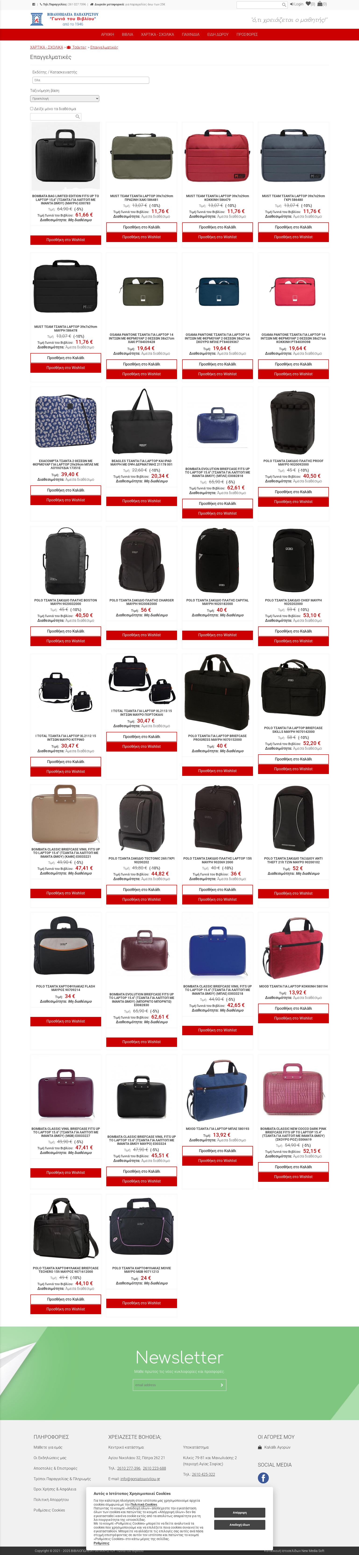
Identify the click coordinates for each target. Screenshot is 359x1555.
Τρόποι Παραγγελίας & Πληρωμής (62, 1479)
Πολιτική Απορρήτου (51, 1499)
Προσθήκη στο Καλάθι (141, 227)
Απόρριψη (240, 1512)
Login (296, 4)
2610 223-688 (154, 1468)
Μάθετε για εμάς (48, 1447)
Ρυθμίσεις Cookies (49, 1510)
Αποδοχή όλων (240, 1524)
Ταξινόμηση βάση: (45, 90)
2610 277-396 (128, 1468)
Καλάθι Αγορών (274, 1447)
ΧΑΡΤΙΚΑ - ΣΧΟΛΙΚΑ (46, 47)
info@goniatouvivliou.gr (140, 1479)
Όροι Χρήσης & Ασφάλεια (55, 1489)
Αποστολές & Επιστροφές (56, 1468)
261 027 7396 (63, 4)
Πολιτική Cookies (144, 1504)
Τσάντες (77, 47)
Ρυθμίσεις (101, 1543)
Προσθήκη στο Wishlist (65, 240)
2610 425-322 (203, 1474)
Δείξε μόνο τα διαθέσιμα (53, 109)
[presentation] (179, 1402)
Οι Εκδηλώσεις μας (50, 1458)
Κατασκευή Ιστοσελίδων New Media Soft (294, 1551)
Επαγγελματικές (104, 47)
